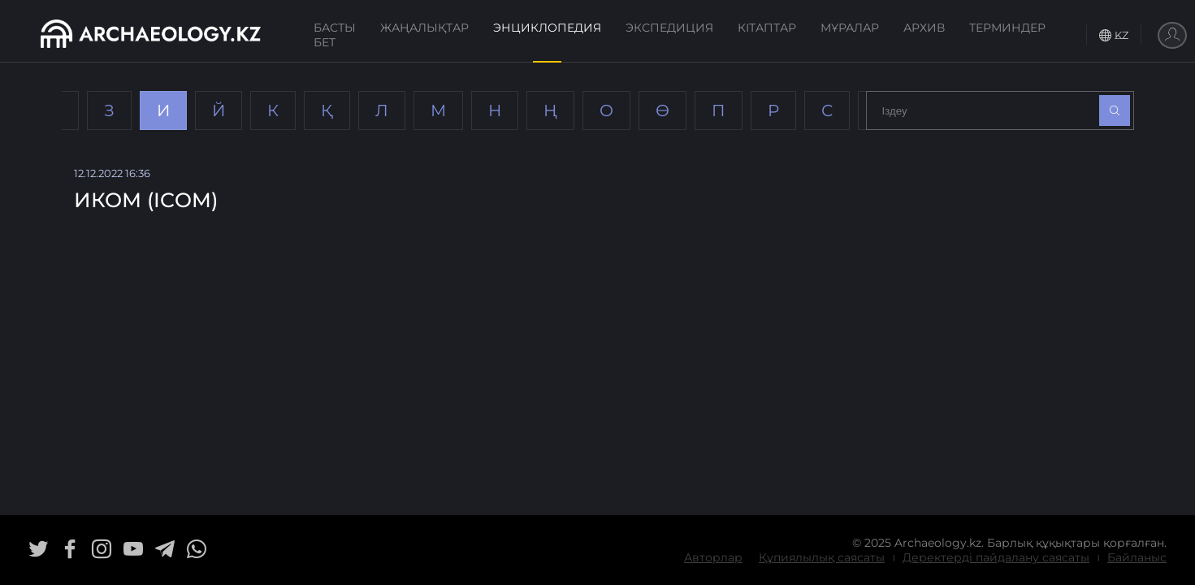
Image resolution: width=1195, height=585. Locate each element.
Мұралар (849, 27)
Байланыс (1137, 557)
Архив (924, 27)
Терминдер (1007, 27)
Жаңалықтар (424, 27)
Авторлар (713, 557)
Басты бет (335, 35)
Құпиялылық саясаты (822, 557)
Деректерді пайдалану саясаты (996, 557)
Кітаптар (767, 27)
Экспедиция (669, 27)
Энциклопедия (547, 27)
